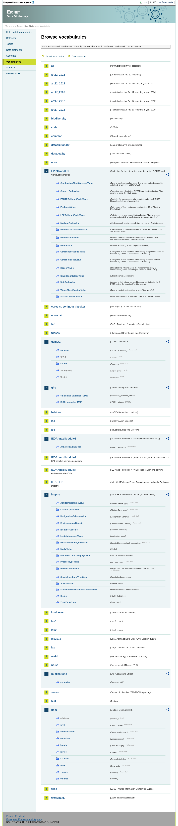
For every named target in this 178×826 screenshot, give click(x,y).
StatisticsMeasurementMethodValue (78, 589)
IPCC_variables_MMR (71, 402)
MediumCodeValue (69, 223)
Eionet (19, 26)
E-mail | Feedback (16, 816)
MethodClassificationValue (73, 229)
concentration (67, 731)
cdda (54, 127)
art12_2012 (58, 74)
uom (54, 710)
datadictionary (60, 145)
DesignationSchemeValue (73, 516)
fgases (55, 333)
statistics (65, 758)
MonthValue (66, 245)
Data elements (14, 50)
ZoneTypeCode (68, 602)
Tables (9, 44)
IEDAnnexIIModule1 (63, 438)
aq (52, 65)
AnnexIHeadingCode (70, 447)
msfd (54, 656)
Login (145, 2)
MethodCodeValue (69, 237)
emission (65, 738)
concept (64, 350)
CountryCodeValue (69, 191)
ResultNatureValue (69, 568)
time (62, 765)
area (62, 725)
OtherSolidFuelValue (70, 259)
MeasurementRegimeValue (73, 542)
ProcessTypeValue (69, 562)
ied (53, 429)
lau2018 (56, 638)
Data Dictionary (31, 26)
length (63, 745)
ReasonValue (67, 268)
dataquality (58, 153)
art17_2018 (58, 109)
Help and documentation (19, 32)
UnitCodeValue (67, 282)
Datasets (11, 38)
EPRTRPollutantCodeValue (74, 199)
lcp (53, 647)
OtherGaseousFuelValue (72, 251)
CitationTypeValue (69, 509)
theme (63, 596)
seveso (55, 692)
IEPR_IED (57, 482)
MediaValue (66, 549)
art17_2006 (58, 92)
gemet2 (56, 341)
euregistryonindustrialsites (68, 306)
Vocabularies (13, 61)
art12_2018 (58, 83)
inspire (55, 494)
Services (10, 67)
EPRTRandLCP (60, 171)
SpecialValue (66, 583)
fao (53, 324)
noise (54, 665)
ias (53, 421)
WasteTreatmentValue (71, 296)
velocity (64, 772)
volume (64, 778)
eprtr (54, 162)
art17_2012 (58, 101)
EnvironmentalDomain (71, 523)
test (53, 701)
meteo (63, 752)
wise (54, 788)
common (56, 136)
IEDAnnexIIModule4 (63, 469)
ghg (53, 387)
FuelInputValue (68, 207)
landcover (57, 612)
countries (65, 682)
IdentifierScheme (69, 529)
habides (56, 412)
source (63, 363)
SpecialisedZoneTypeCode (73, 577)
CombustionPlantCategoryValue (76, 183)
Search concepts (79, 56)
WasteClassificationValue (73, 290)
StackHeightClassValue (72, 276)
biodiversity (58, 118)
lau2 (53, 630)
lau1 (53, 621)
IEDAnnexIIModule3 (63, 457)
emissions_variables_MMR (74, 395)
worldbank (58, 797)
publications (59, 673)
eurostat (56, 315)
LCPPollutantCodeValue (72, 215)
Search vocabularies (55, 56)
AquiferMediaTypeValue (72, 503)
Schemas (11, 55)
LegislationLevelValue (71, 536)
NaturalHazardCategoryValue (75, 555)
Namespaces (13, 73)
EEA (20, 2)
